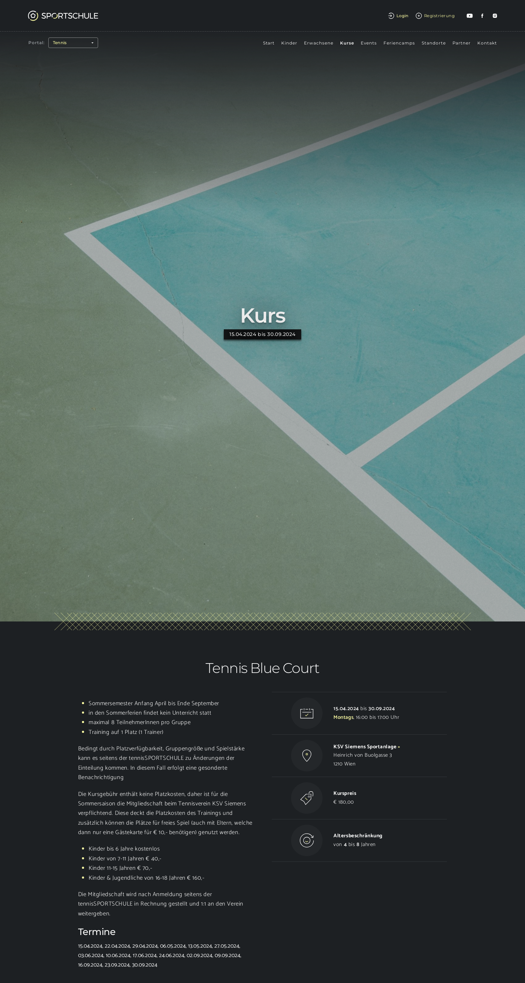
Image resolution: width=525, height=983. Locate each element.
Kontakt (487, 43)
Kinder (289, 43)
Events (369, 43)
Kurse (347, 43)
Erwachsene (318, 43)
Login (402, 15)
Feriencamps (399, 43)
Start (269, 43)
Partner (462, 43)
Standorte (434, 43)
